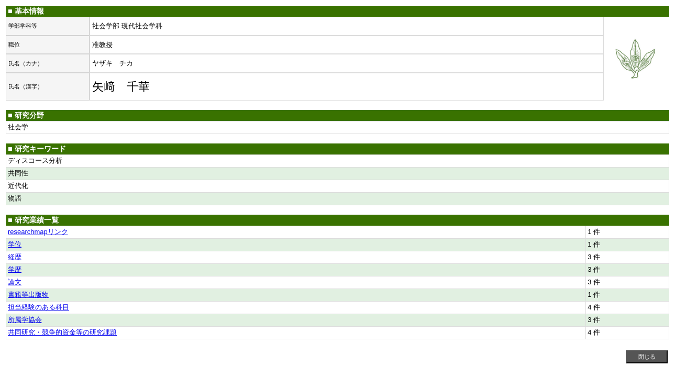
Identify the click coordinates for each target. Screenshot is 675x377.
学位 (14, 244)
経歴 (14, 257)
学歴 (14, 269)
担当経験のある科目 (38, 307)
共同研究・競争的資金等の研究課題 (62, 332)
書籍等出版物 (28, 294)
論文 (14, 282)
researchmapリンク (38, 232)
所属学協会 (25, 320)
